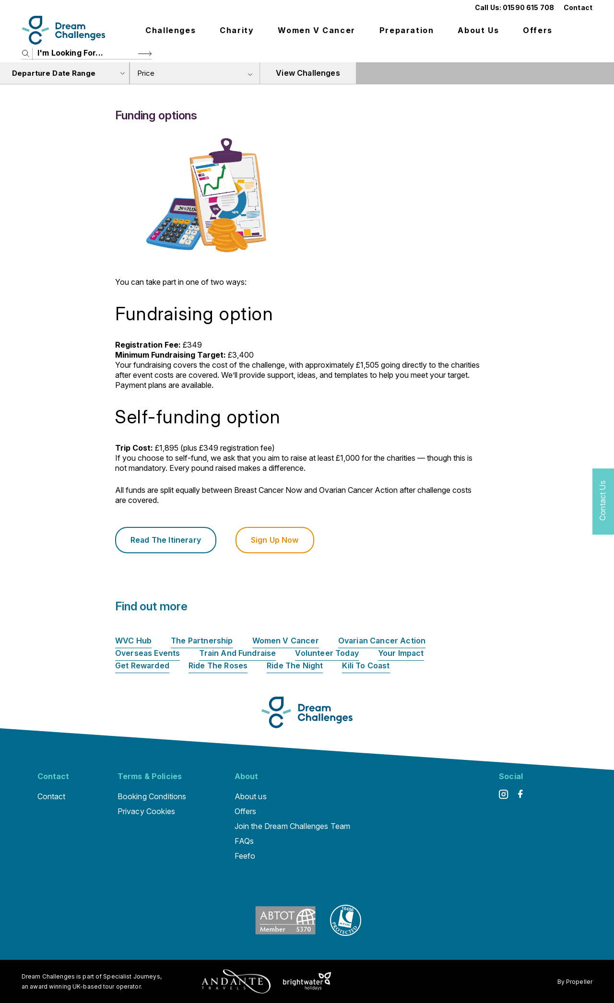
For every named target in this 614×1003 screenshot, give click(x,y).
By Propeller (574, 981)
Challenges (170, 30)
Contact (578, 7)
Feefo (245, 856)
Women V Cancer (316, 30)
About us (478, 30)
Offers (538, 30)
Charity (237, 30)
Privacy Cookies (146, 811)
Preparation (406, 30)
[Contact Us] (603, 501)
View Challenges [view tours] (308, 73)
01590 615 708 (528, 7)
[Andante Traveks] (236, 981)
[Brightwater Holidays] (307, 981)
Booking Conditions (152, 796)
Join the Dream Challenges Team (293, 826)
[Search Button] (145, 53)
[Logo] (64, 30)
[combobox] (195, 73)
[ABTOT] (286, 933)
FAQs (244, 841)
